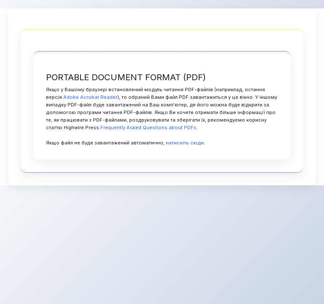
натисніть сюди (185, 143)
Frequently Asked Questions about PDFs (148, 127)
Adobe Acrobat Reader (90, 97)
